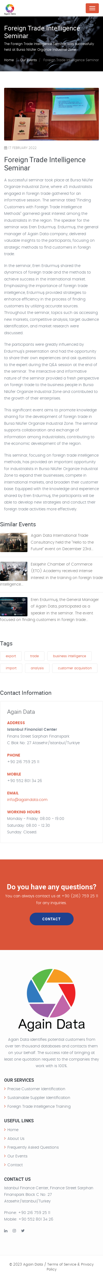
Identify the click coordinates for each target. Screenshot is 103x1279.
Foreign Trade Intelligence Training (39, 1107)
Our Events (28, 60)
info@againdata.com (27, 800)
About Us (15, 1139)
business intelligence (69, 656)
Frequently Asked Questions (33, 1147)
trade (34, 656)
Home (9, 60)
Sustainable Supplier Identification (38, 1098)
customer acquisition (75, 668)
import (11, 668)
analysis (37, 668)
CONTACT (51, 919)
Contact (15, 1165)
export (11, 656)
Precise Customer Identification (36, 1089)
